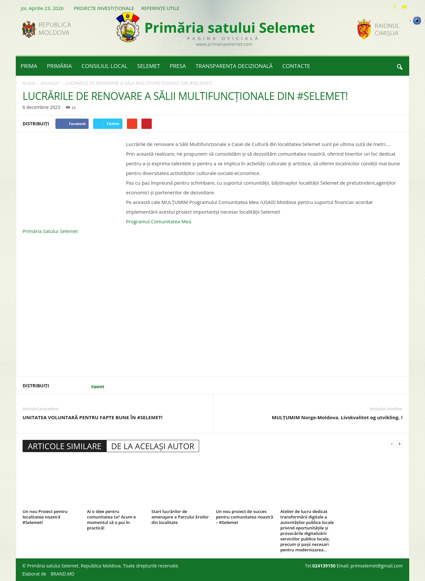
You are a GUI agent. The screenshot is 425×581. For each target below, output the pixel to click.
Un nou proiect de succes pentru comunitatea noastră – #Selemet (244, 516)
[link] (158, 221)
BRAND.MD (62, 574)
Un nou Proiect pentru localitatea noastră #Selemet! (45, 516)
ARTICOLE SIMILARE (64, 446)
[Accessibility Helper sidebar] (417, 20)
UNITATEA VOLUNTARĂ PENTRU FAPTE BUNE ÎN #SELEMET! (92, 417)
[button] (399, 66)
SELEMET (148, 66)
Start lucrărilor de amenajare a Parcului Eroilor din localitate (180, 516)
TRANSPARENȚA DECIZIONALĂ (234, 66)
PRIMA (29, 66)
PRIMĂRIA (59, 66)
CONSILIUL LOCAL (105, 66)
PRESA (178, 66)
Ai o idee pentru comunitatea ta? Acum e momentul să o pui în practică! (111, 519)
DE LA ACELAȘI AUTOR (152, 446)
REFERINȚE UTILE (160, 8)
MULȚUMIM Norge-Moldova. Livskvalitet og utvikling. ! (337, 417)
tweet (97, 386)
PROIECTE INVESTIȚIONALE (104, 8)
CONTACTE (296, 66)
